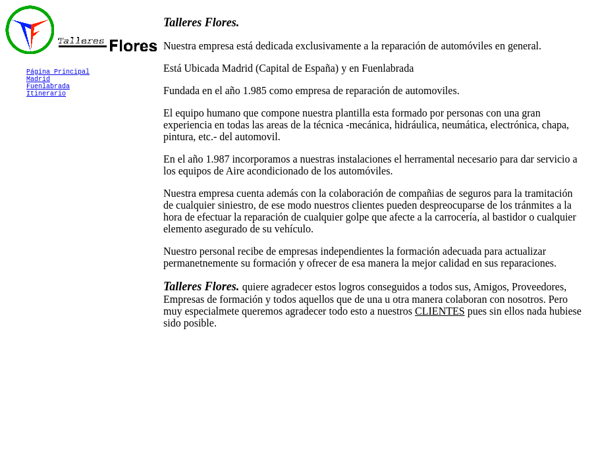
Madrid (38, 82)
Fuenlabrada (48, 91)
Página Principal (58, 73)
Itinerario (46, 100)
